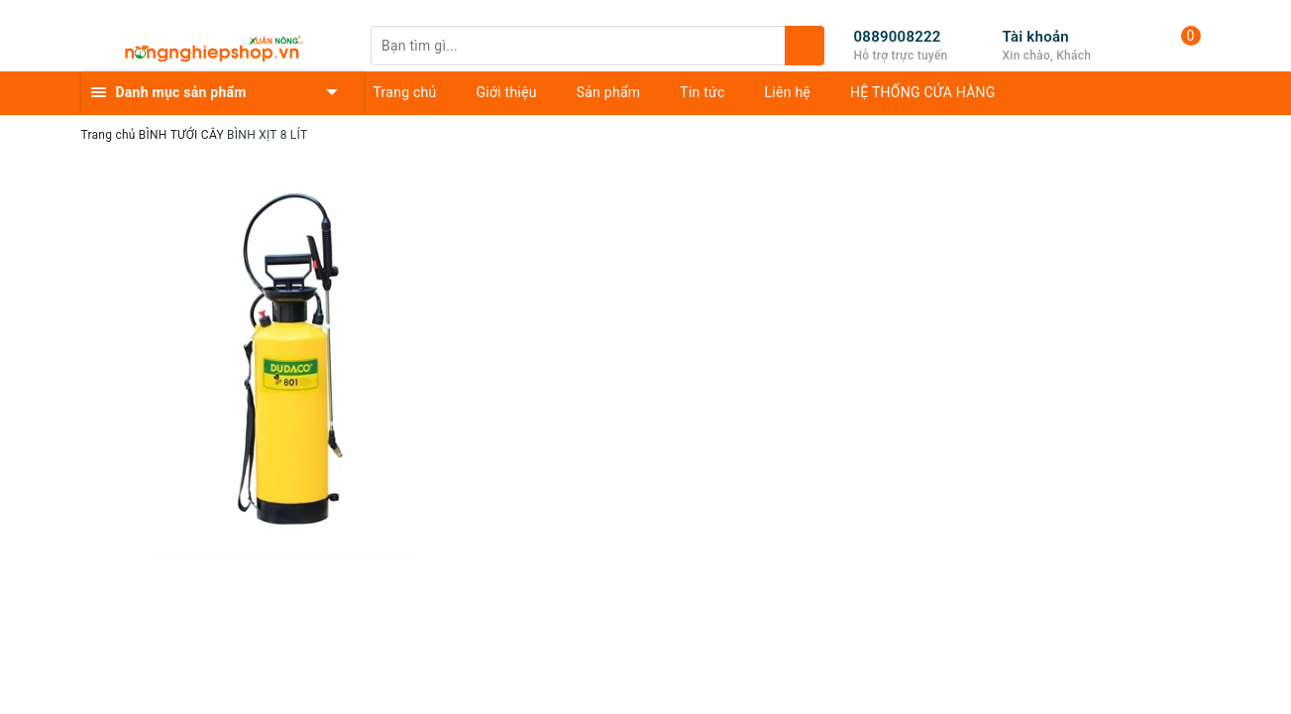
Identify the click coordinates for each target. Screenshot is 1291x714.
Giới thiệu (507, 92)
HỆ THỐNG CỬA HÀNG (923, 92)
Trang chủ (405, 92)
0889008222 (897, 37)
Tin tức (702, 92)
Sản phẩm (609, 92)
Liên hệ (787, 92)
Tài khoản (1036, 37)
